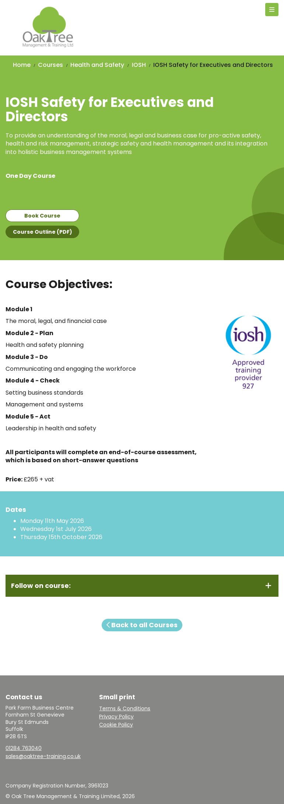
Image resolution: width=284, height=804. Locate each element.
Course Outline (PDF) (42, 232)
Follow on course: (41, 585)
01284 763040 (24, 748)
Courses (50, 65)
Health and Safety (97, 65)
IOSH (139, 65)
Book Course (42, 215)
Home (22, 65)
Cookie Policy (116, 724)
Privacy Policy (116, 716)
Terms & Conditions (124, 708)
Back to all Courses (142, 624)
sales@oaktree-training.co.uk (43, 756)
